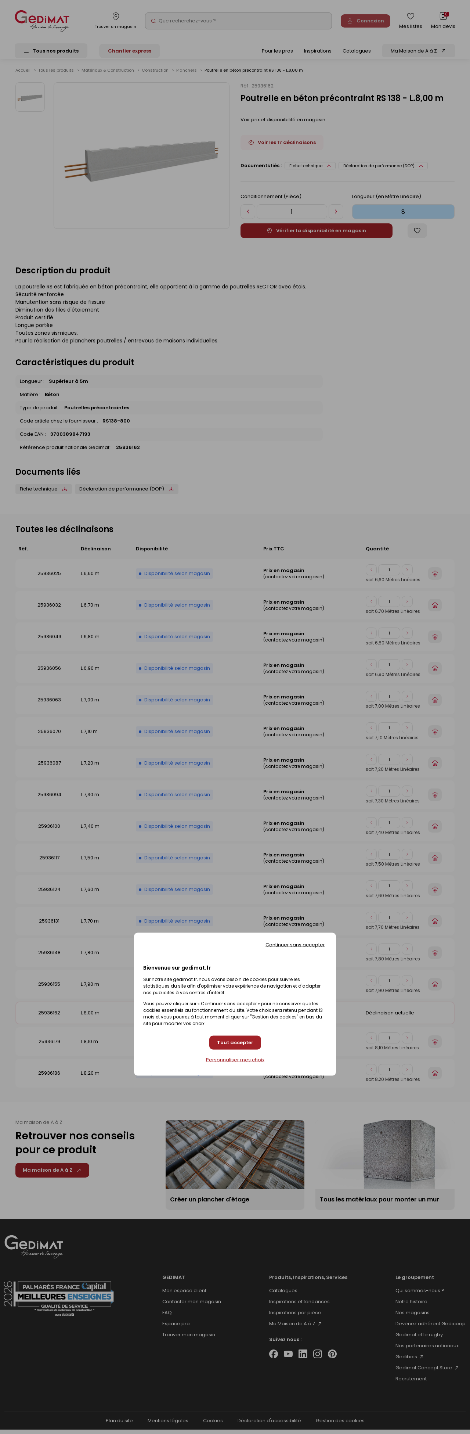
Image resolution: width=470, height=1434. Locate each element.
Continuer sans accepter (295, 944)
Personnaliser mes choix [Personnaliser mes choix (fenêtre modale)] (235, 1060)
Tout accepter (235, 1042)
